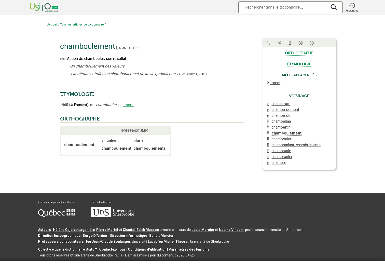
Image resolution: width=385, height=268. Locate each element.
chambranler (282, 156)
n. (138, 48)
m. (141, 48)
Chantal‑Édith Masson (141, 230)
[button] (351, 7)
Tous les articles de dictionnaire (82, 24)
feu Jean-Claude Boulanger (108, 241)
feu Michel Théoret (173, 241)
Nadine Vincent (231, 230)
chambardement (285, 109)
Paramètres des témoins (189, 249)
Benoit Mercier (161, 236)
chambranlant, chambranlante (296, 145)
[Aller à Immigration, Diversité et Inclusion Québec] (56, 215)
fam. (63, 59)
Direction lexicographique (59, 236)
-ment (128, 105)
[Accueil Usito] (38, 7)
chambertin (281, 127)
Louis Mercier (203, 230)
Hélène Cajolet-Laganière (74, 230)
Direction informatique (128, 236)
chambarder (282, 115)
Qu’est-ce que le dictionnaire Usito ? (67, 249)
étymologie (299, 64)
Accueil (52, 24)
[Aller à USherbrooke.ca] (113, 216)
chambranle (281, 150)
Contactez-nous (112, 249)
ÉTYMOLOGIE (77, 94)
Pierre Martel (107, 230)
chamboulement (287, 133)
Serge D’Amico (95, 236)
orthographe (299, 52)
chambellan (281, 121)
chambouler (281, 139)
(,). (193, 74)
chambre (279, 162)
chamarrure (281, 103)
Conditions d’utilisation (147, 249)
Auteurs (44, 230)
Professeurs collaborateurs (61, 241)
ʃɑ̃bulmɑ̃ (126, 47)
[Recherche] (283, 7)
